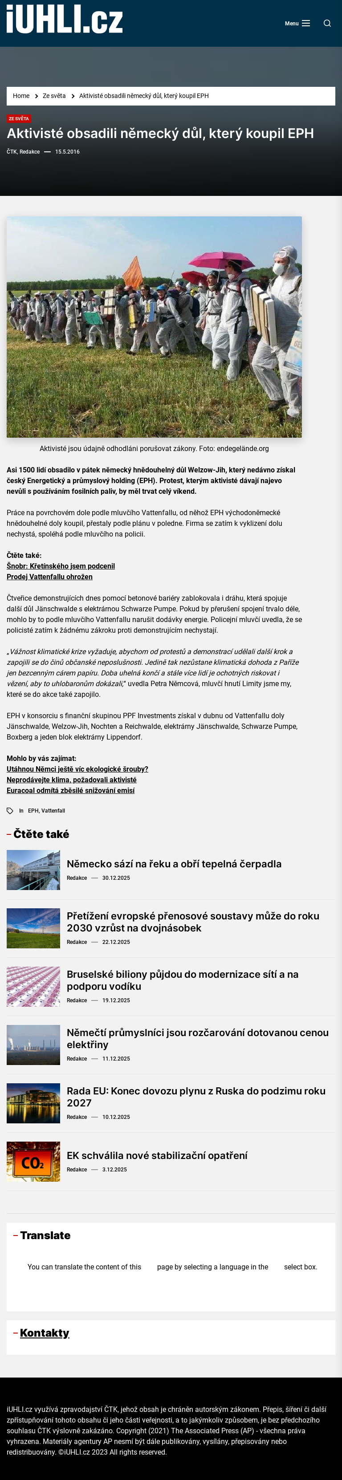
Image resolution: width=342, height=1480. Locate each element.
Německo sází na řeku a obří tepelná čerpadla (174, 864)
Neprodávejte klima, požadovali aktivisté (72, 780)
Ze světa (19, 118)
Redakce (77, 878)
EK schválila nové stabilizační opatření (157, 1155)
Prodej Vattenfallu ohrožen (50, 577)
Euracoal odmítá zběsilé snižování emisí (70, 790)
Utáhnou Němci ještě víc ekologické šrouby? (77, 769)
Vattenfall (53, 811)
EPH (33, 811)
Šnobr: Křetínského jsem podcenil (61, 566)
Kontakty (44, 1332)
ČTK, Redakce (23, 152)
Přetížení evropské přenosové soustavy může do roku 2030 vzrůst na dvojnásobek (193, 921)
